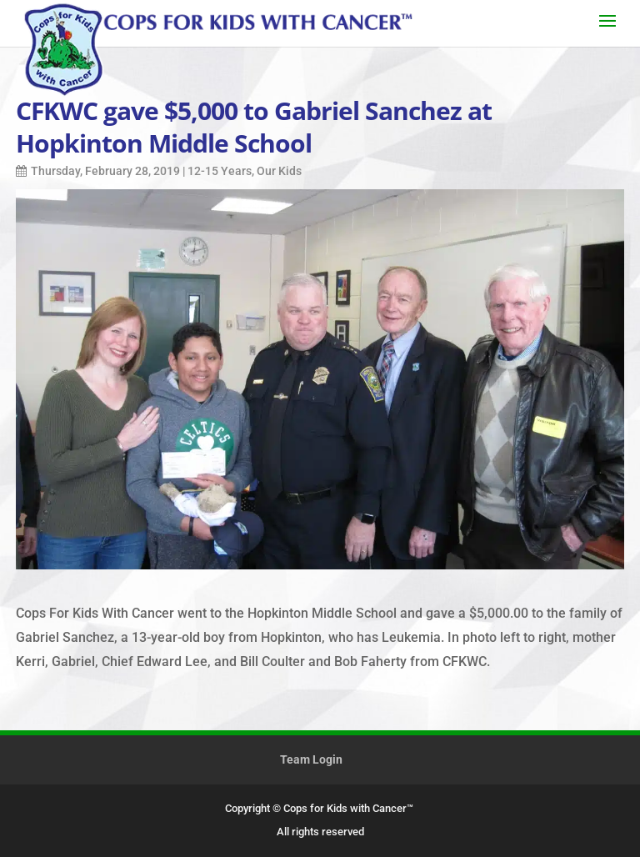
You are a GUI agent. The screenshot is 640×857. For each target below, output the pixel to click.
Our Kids (279, 171)
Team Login (311, 759)
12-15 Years (220, 171)
